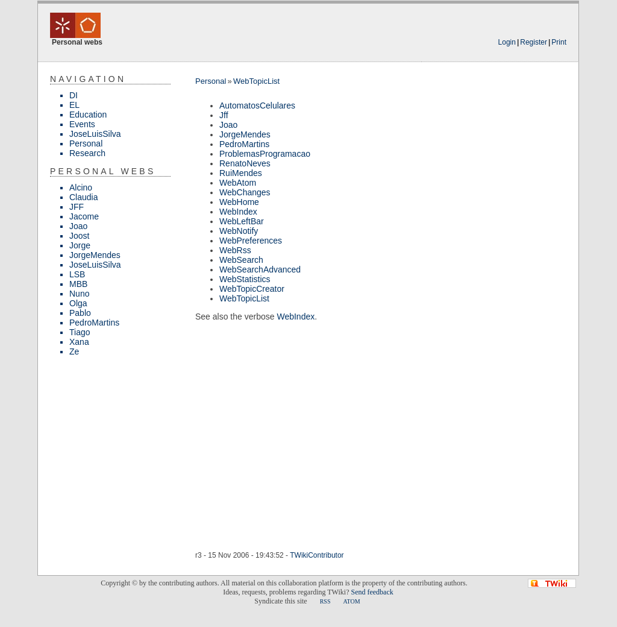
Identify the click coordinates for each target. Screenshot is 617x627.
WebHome (239, 202)
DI (73, 95)
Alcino (80, 187)
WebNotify (238, 231)
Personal (85, 143)
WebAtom (237, 182)
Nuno (79, 293)
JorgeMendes (95, 255)
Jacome (84, 216)
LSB (77, 274)
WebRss (235, 250)
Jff (223, 115)
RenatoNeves (245, 163)
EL (74, 105)
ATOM (351, 601)
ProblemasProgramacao (264, 154)
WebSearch (241, 260)
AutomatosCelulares (257, 105)
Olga (78, 303)
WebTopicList (256, 81)
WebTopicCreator (251, 289)
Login (507, 42)
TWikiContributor (316, 555)
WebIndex (238, 211)
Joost (79, 236)
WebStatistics (245, 279)
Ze (74, 351)
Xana (79, 342)
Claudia (83, 197)
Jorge (79, 245)
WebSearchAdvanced (260, 269)
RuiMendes (240, 173)
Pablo (80, 313)
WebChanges (245, 192)
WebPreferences (250, 240)
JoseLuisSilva (95, 134)
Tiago (79, 332)
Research (87, 153)
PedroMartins (94, 322)
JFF (76, 207)
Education (88, 114)
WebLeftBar (241, 221)
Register (533, 42)
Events (82, 124)
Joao (78, 226)
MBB (78, 284)
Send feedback (372, 592)
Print (558, 42)
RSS (325, 601)
